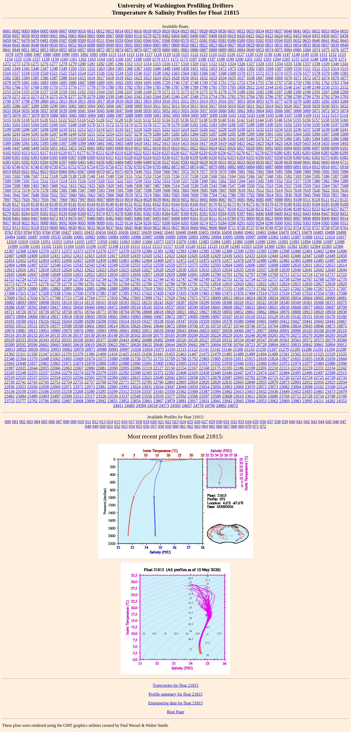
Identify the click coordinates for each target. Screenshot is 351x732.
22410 (192, 373)
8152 (138, 204)
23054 (204, 387)
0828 (241, 45)
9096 (91, 223)
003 (30, 421)
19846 (319, 326)
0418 (222, 36)
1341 (344, 64)
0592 (260, 40)
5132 (147, 120)
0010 (82, 31)
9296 (269, 223)
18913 (307, 312)
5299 (250, 134)
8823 (269, 218)
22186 (238, 368)
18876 (284, 312)
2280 (100, 96)
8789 (232, 218)
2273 (35, 96)
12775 (32, 284)
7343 (250, 181)
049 (95, 426)
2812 (53, 101)
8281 (16, 213)
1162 (82, 59)
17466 (215, 293)
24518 (152, 405)
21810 (227, 359)
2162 (82, 92)
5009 (138, 106)
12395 (261, 251)
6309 (91, 157)
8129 (25, 204)
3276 (269, 101)
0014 (119, 31)
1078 (9, 54)
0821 (194, 45)
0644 (7, 45)
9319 (44, 227)
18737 (32, 312)
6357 (269, 157)
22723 (296, 377)
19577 (55, 326)
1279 (72, 64)
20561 (284, 340)
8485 (128, 218)
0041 (297, 31)
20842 (307, 344)
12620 (66, 270)
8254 (325, 209)
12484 (307, 260)
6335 (157, 157)
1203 (267, 59)
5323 (110, 139)
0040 (288, 31)
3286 (16, 106)
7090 (316, 171)
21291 (318, 349)
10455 (203, 232)
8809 (250, 218)
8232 (260, 209)
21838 (319, 359)
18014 (238, 298)
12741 (135, 279)
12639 (284, 270)
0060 (44, 36)
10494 (10, 237)
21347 (44, 354)
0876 (138, 50)
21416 (112, 354)
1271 (342, 59)
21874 (78, 363)
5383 (307, 139)
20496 (170, 340)
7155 (166, 176)
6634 (250, 162)
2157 (44, 92)
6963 (72, 171)
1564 (185, 73)
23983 (296, 401)
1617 (100, 78)
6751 (63, 167)
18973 (9, 316)
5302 (278, 134)
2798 (25, 101)
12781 (89, 284)
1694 (138, 82)
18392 (32, 307)
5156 (306, 120)
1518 (25, 73)
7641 (7, 195)
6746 (16, 167)
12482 (284, 260)
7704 (213, 195)
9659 (185, 227)
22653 (181, 377)
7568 (344, 185)
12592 (204, 265)
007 (59, 421)
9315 (25, 227)
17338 (55, 293)
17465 (204, 293)
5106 (279, 115)
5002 (72, 106)
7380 (316, 181)
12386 (215, 251)
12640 (296, 270)
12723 (9, 279)
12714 (307, 274)
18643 (261, 307)
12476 (215, 260)
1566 (203, 73)
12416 (101, 256)
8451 (344, 213)
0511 (100, 40)
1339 (325, 64)
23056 (215, 387)
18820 (170, 312)
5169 (82, 124)
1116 (139, 54)
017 (132, 421)
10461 (249, 232)
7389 (344, 181)
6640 (297, 162)
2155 (25, 92)
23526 (101, 396)
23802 (55, 401)
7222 (119, 181)
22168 (204, 368)
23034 (158, 387)
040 (292, 421)
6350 (213, 157)
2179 (232, 92)
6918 (344, 167)
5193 (297, 124)
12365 (326, 246)
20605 (66, 344)
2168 (138, 92)
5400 (91, 143)
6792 (128, 167)
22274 (78, 373)
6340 (203, 157)
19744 (238, 326)
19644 (158, 326)
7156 (175, 176)
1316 (166, 64)
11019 (23, 241)
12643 (330, 270)
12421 (158, 256)
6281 (288, 153)
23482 (9, 396)
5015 (194, 106)
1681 (25, 82)
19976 (78, 330)
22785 (147, 382)
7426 (100, 185)
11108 (113, 246)
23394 (215, 391)
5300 (260, 134)
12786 (147, 284)
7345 (260, 181)
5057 (203, 110)
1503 (260, 68)
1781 (119, 87)
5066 (278, 110)
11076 (181, 241)
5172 (110, 124)
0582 (213, 40)
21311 (21, 354)
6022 (194, 148)
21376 (66, 354)
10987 (147, 237)
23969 (284, 401)
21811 (238, 359)
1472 (222, 68)
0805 (157, 45)
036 (263, 421)
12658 (158, 274)
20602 (44, 344)
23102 (319, 387)
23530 (112, 396)
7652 (53, 195)
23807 (66, 401)
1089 (56, 54)
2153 (7, 92)
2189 (297, 92)
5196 (325, 124)
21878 (89, 363)
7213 (53, 181)
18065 (319, 298)
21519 (307, 354)
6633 (241, 162)
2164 (100, 92)
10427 (66, 232)
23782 (32, 401)
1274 (25, 64)
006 (51, 421)
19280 (78, 321)
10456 (215, 232)
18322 (261, 302)
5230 (241, 129)
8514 (222, 218)
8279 (7, 213)
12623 (101, 270)
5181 (194, 124)
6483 (110, 162)
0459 (7, 40)
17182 (261, 288)
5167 (63, 124)
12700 (215, 274)
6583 (185, 162)
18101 (55, 302)
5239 (325, 129)
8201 (82, 209)
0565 (138, 40)
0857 (82, 50)
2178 (222, 92)
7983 (72, 199)
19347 (181, 321)
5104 (260, 115)
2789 (297, 96)
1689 (100, 82)
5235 (288, 129)
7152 (138, 176)
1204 (277, 59)
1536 (138, 73)
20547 (261, 340)
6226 (175, 153)
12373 (78, 251)
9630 (72, 227)
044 (321, 421)
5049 (138, 110)
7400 (25, 185)
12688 (181, 274)
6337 (175, 157)
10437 (135, 232)
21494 (261, 354)
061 (183, 426)
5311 (16, 139)
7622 (325, 190)
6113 (26, 153)
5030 (325, 106)
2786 (269, 96)
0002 (16, 31)
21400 (101, 354)
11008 (307, 237)
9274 (203, 223)
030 (219, 421)
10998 (262, 237)
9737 (250, 227)
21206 (238, 349)
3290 (53, 106)
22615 (135, 377)
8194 (25, 209)
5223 (175, 129)
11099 (13, 246)
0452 (288, 36)
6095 (297, 148)
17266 (307, 288)
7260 (203, 181)
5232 (260, 129)
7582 (53, 190)
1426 (147, 68)
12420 (147, 256)
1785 (157, 87)
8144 (91, 204)
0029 (213, 31)
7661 (82, 195)
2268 (335, 92)
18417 (55, 307)
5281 (166, 134)
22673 (204, 377)
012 (95, 421)
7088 (297, 171)
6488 (147, 162)
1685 (63, 82)
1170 (156, 59)
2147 (297, 87)
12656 (135, 274)
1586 (44, 78)
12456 (66, 260)
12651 (78, 274)
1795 (232, 87)
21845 (9, 363)
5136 (184, 120)
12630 (181, 270)
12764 (296, 279)
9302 (297, 223)
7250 (138, 181)
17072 (170, 288)
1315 (157, 64)
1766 (16, 87)
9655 (166, 227)
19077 (181, 316)
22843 (238, 382)
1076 (335, 50)
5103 (251, 115)
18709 (341, 307)
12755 (261, 279)
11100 (24, 246)
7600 (166, 190)
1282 (100, 64)
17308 (9, 293)
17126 (192, 288)
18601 (215, 307)
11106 (91, 246)
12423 (170, 256)
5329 (166, 139)
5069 (307, 110)
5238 (316, 129)
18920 (319, 312)
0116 (138, 36)
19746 (250, 326)
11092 (283, 241)
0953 (260, 50)
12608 (273, 265)
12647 (32, 274)
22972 (78, 387)
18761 (78, 312)
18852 (238, 312)
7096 (344, 171)
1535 (128, 73)
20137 (78, 335)
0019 (157, 31)
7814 (269, 195)
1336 (297, 64)
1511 (307, 68)
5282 (175, 134)
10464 (272, 232)
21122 (192, 349)
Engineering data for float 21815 (175, 703)
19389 (238, 321)
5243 (16, 134)
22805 (181, 382)
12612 (319, 265)
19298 (101, 321)
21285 (295, 349)
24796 (210, 405)
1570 (241, 73)
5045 (100, 110)
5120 (44, 120)
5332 (194, 139)
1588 (63, 78)
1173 (184, 59)
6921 (25, 171)
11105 (80, 246)
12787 (158, 284)
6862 (166, 167)
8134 (44, 204)
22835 (227, 382)
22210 (273, 368)
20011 (147, 330)
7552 (260, 185)
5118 (25, 120)
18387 (21, 307)
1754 (250, 82)
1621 (128, 78)
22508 (330, 373)
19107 (227, 316)
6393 (35, 162)
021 (161, 421)
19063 (124, 316)
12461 (124, 260)
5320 (82, 139)
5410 (138, 143)
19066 (147, 316)
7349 (269, 181)
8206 (119, 209)
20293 (330, 335)
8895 (288, 218)
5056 (194, 110)
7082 (250, 171)
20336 (32, 340)
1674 (325, 78)
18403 (44, 307)
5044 (91, 110)
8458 (7, 218)
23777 (21, 401)
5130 (128, 120)
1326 (241, 64)
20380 (112, 340)
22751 (55, 382)
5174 (128, 124)
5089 (138, 115)
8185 (325, 204)
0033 (250, 31)
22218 (296, 368)
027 (205, 421)
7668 (119, 195)
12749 (204, 279)
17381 (101, 293)
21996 (341, 363)
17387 (112, 293)
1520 (44, 73)
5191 (278, 124)
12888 (112, 288)
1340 (335, 64)
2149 (316, 87)
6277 (250, 153)
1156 (27, 59)
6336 (166, 157)
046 (336, 421)
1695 (147, 82)
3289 (44, 106)
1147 (286, 54)
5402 (110, 143)
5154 (288, 120)
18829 (215, 312)
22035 (21, 368)
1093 (94, 54)
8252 (307, 209)
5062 (241, 110)
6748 (35, 167)
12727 (44, 279)
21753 (158, 359)
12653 (101, 274)
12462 (135, 260)
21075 (159, 349)
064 (205, 426)
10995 (227, 237)
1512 (316, 68)
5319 (72, 139)
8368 (72, 213)
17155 (227, 288)
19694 (181, 326)
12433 (250, 256)
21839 (330, 359)
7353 (288, 181)
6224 (156, 153)
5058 (213, 110)
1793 (222, 87)
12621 (78, 270)
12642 (319, 270)
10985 (124, 237)
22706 (261, 377)
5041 (82, 110)
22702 (250, 377)
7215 (72, 181)
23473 (330, 391)
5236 (297, 129)
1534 (119, 73)
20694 (215, 344)
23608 (227, 396)
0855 (63, 50)
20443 (124, 340)
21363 (55, 354)
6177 (81, 153)
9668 (222, 227)
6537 (166, 162)
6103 (16, 153)
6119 (53, 153)
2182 (260, 92)
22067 (78, 368)
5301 (269, 134)
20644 (170, 344)
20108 (319, 330)
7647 (25, 195)
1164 (101, 59)
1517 (16, 73)
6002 (100, 148)
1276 (44, 64)
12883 (66, 288)
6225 (166, 153)
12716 (319, 274)
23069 (238, 387)
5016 (203, 106)
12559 (170, 265)
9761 (344, 227)
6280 (278, 153)
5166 (53, 124)
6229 (203, 153)
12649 (55, 274)
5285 (203, 134)
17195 (273, 288)
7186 (325, 176)
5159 (334, 120)
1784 (147, 87)
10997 (250, 237)
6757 (119, 167)
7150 (119, 176)
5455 (82, 148)
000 (8, 421)
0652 (72, 45)
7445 (119, 185)
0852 (35, 50)
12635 (238, 270)
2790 (307, 96)
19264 (66, 321)
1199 (230, 59)
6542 (175, 162)
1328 (260, 64)
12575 (192, 265)
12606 (250, 265)
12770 (341, 279)
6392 (25, 162)
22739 (9, 382)
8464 (25, 218)
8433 (288, 213)
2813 (63, 101)
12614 (341, 265)
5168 (72, 124)
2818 (110, 101)
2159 (63, 92)
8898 (307, 218)
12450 (341, 256)
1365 (119, 68)
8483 (119, 218)
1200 (239, 59)
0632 (297, 40)
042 (307, 421)
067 (226, 426)
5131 (138, 120)
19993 (101, 330)
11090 (260, 241)
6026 (232, 148)
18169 (112, 302)
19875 (341, 326)
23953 (261, 401)
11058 (102, 241)
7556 (278, 185)
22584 (112, 377)
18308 (227, 302)
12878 (9, 288)
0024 (175, 31)
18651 (273, 307)
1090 (65, 54)
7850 (325, 195)
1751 (222, 82)
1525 (91, 73)
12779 (66, 284)
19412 (284, 321)
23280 (89, 391)
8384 (166, 213)
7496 (166, 185)
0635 (307, 40)
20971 (90, 349)
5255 (119, 134)
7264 (241, 181)
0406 (194, 36)
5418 (213, 143)
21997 (9, 368)
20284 (319, 335)
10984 (113, 237)
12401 (307, 251)
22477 (273, 373)
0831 (269, 45)
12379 (135, 251)
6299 (344, 153)
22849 (250, 382)
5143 (250, 120)
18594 (204, 307)
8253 (316, 209)
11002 (273, 237)
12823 (273, 284)
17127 (204, 288)
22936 (9, 387)
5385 (325, 139)
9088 (44, 223)
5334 (213, 139)
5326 (138, 139)
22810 (192, 382)
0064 (82, 36)
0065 (91, 36)
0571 (194, 40)
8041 (166, 199)
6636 (260, 162)
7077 (203, 171)
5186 (232, 124)
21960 (261, 363)
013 (102, 421)
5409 (128, 143)
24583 (175, 405)
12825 (296, 284)
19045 (90, 316)
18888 (296, 312)
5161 (7, 124)
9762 (9, 232)
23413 (238, 391)
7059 (157, 171)
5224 (185, 129)
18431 (66, 307)
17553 (307, 293)
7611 (250, 190)
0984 (288, 50)
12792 (204, 284)
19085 (193, 316)
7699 (194, 195)
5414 (175, 143)
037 (270, 421)
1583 (16, 78)
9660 (194, 227)
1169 (147, 59)
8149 (119, 204)
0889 (222, 50)
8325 (53, 213)
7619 (307, 190)
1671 (297, 78)
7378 (307, 181)
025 (190, 421)
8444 (316, 213)
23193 (55, 391)
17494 (250, 293)
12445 (284, 256)
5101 (232, 115)
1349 (63, 68)
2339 (110, 96)
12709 (273, 274)
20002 (135, 330)
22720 (284, 377)
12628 (158, 270)
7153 (147, 176)
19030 (78, 316)
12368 (21, 251)
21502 (296, 354)
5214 (100, 129)
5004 (91, 106)
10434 (100, 232)
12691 (192, 274)
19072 (170, 316)
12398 (284, 251)
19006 (32, 316)
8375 (110, 213)
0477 (16, 40)
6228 (194, 153)
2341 (128, 96)
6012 (147, 148)
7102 (16, 176)
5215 (110, 129)
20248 (261, 335)
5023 (260, 106)
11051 (45, 241)
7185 (316, 176)
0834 (297, 45)
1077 (344, 50)
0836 (316, 45)
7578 (44, 190)
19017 (55, 316)
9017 (7, 223)
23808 (78, 401)
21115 (181, 349)
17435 (181, 293)
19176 (330, 316)
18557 (170, 307)
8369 (82, 213)
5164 (35, 124)
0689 (100, 45)
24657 (187, 405)
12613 (330, 265)
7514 (175, 185)
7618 (297, 190)
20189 (181, 335)
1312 (128, 64)
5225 (194, 129)
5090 (147, 115)
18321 (250, 302)
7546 (222, 185)
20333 (21, 340)
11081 (192, 241)
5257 (128, 134)
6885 (260, 167)
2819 (119, 101)
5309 (344, 134)
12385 (204, 251)
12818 (215, 284)
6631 (222, 162)
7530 (194, 185)
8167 (203, 204)
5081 (63, 115)
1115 (130, 54)
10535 (56, 237)
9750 (278, 227)
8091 (288, 199)
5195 (316, 124)
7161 (222, 176)
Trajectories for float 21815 (175, 685)
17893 (135, 298)
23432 (261, 391)
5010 (147, 106)
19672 (170, 326)
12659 (170, 274)
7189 (7, 181)
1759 (297, 82)
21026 (136, 349)
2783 (241, 96)
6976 (128, 171)
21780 (181, 359)
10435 (112, 232)
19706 (192, 326)
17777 (101, 298)
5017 (213, 106)
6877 (203, 167)
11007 (296, 237)
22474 (261, 373)
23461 (319, 391)
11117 (168, 246)
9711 (232, 227)
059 (168, 426)
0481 (44, 40)
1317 (175, 64)
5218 (138, 129)
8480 (91, 218)
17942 (181, 298)
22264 (55, 373)
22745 (44, 382)
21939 (227, 363)
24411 (118, 405)
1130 (268, 54)
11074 (170, 241)
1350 (72, 68)
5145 (269, 120)
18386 (9, 307)
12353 (246, 246)
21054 (147, 349)
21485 (227, 354)
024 (183, 421)
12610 (296, 265)
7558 (297, 185)
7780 (232, 195)
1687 (82, 82)
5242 (7, 134)
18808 (147, 312)
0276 (157, 36)
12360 (269, 246)
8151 (128, 204)
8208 (138, 209)
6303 (35, 157)
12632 (204, 270)
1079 (19, 54)
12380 (147, 251)
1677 (344, 78)
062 (190, 426)
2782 (232, 96)
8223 (241, 209)
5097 (204, 115)
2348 (194, 96)
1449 (175, 68)
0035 (269, 31)
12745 (170, 279)
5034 (16, 110)
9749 (269, 227)
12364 (315, 246)
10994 (216, 237)
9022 (25, 223)
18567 (181, 307)
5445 (344, 143)
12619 (55, 270)
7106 (26, 176)
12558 (158, 265)
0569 (175, 40)
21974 (296, 363)
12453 (32, 260)
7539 (203, 185)
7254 (175, 181)
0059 (35, 36)
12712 (296, 274)
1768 (35, 87)
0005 (44, 31)
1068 (307, 50)
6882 (232, 167)
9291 (241, 223)
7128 (63, 176)
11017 (341, 237)
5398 (72, 143)
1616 (91, 78)
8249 (297, 209)
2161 (72, 92)
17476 (238, 293)
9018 (16, 223)
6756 (110, 167)
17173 (250, 288)
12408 (21, 256)
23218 (66, 391)
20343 (44, 340)
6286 (334, 153)
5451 (53, 148)
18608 (227, 307)
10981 (78, 237)
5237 (307, 129)
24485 (129, 405)
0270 (147, 36)
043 (314, 421)
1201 (249, 59)
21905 (181, 363)
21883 (112, 363)
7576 (35, 190)
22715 (273, 377)
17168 (238, 288)
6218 (109, 153)
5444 (335, 143)
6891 (297, 167)
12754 (250, 279)
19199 (21, 321)
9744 (260, 227)
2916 (222, 101)
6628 (194, 162)
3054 (250, 101)
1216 (305, 59)
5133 (156, 120)
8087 (269, 199)
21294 (329, 349)
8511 (213, 218)
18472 (112, 307)
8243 (278, 209)
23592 (181, 396)
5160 (344, 120)
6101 (344, 148)
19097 (216, 316)
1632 (203, 78)
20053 (204, 330)
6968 (91, 171)
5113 (335, 115)
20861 (319, 344)
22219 (307, 368)
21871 (66, 363)
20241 (238, 335)
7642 (16, 195)
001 (15, 421)
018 (139, 421)
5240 (335, 129)
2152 (344, 87)
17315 (21, 293)
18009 (215, 298)
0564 (128, 40)
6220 (128, 153)
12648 (44, 274)
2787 (278, 96)
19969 (55, 330)
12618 (44, 270)
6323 (119, 157)
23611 (250, 396)
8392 (203, 213)
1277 (53, 64)
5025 (278, 106)
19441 (307, 321)
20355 (66, 340)
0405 (185, 36)
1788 (185, 87)
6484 (119, 162)
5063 (250, 110)
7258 (194, 181)
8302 (44, 213)
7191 (25, 181)
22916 (319, 382)
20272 (296, 335)
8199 (63, 209)
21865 (55, 363)
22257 (44, 373)
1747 (185, 82)
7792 (250, 195)
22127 (158, 368)
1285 (110, 64)
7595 (119, 190)
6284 (316, 153)
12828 (330, 284)
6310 (100, 157)
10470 (284, 232)
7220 (100, 181)
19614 (112, 326)
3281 (316, 101)
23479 (341, 391)
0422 (260, 36)
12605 (238, 265)
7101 (7, 176)
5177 (157, 124)
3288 (35, 106)
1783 (138, 87)
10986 (136, 237)
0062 (63, 36)
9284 (222, 223)
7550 (250, 185)
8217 (222, 209)
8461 (16, 218)
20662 (192, 344)
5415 (185, 143)
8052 (185, 199)
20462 (135, 340)
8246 (288, 209)
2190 (307, 92)
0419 (232, 36)
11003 (284, 237)
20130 (21, 335)
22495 (296, 373)
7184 (306, 176)
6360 (297, 157)
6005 (110, 148)
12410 (44, 256)
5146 (278, 120)
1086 (28, 54)
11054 (68, 241)
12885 (89, 288)
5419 (222, 143)
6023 (203, 148)
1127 (240, 54)
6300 (7, 157)
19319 (135, 321)
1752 (232, 82)
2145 (278, 87)
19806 (284, 326)
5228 (222, 129)
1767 (25, 87)
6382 (344, 157)
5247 (53, 134)
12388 (227, 251)
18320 (238, 302)
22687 (227, 377)
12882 (55, 288)
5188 (250, 124)
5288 (222, 134)
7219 (91, 181)
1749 (203, 82)
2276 (63, 96)
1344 (16, 68)
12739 (124, 279)
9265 (185, 223)
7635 (344, 190)
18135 (89, 302)
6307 (72, 157)
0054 (335, 31)
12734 (101, 279)
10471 (295, 232)
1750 (213, 82)
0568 (166, 40)
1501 (241, 68)
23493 (44, 396)
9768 (56, 232)
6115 (35, 153)
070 (248, 426)
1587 (53, 78)
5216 (119, 129)
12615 (9, 270)
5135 (175, 120)
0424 (278, 36)
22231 (319, 368)
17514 (261, 293)
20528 (215, 340)
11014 (330, 237)
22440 (215, 373)
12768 (319, 279)
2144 (269, 87)
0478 (25, 40)
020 (154, 421)
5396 (53, 143)
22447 (238, 373)
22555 (66, 377)
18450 (78, 307)
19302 (112, 321)
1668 (269, 78)
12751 (227, 279)
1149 (305, 54)
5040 (72, 110)
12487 (330, 260)
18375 (341, 302)
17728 (78, 298)
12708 (261, 274)
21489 (250, 354)
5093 (176, 115)
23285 (101, 391)
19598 (78, 326)
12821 (250, 284)
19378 (227, 321)
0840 (344, 45)
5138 (203, 120)
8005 (91, 199)
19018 (67, 316)
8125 (344, 199)
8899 (316, 218)
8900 (325, 218)
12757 (273, 279)
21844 (341, 359)
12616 (21, 270)
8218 (232, 209)
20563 (296, 340)
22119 (147, 368)
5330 (175, 139)
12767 (307, 279)
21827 (284, 359)
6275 (231, 153)
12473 (192, 260)
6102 (7, 153)
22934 (341, 382)
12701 (227, 274)
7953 (35, 199)
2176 (213, 92)
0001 (7, 31)
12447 (307, 256)
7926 (26, 199)
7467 (147, 185)
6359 (288, 157)
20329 (9, 340)
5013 (175, 106)
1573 (269, 73)
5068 (297, 110)
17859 (112, 298)
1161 (73, 59)
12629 (170, 270)
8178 (269, 204)
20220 (204, 335)
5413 (166, 143)
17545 (296, 293)
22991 (124, 387)
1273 (16, 64)
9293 (250, 223)
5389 (7, 143)
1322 (213, 64)
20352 (55, 340)
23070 (250, 387)
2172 (175, 92)
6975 (119, 171)
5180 (185, 124)
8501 (194, 218)
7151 (128, 176)
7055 (147, 171)
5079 (44, 115)
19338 (158, 321)
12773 (9, 284)
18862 (261, 312)
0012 (100, 31)
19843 (307, 326)
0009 (72, 31)
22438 (204, 373)
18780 (112, 312)
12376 (101, 251)
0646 (25, 45)
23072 (261, 387)
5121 (53, 120)
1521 (53, 73)
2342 (138, 96)
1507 (278, 68)
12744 (158, 279)
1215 (295, 59)
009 (73, 421)
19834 (296, 326)
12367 (9, 251)
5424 (269, 143)
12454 (44, 260)
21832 (296, 359)
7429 (110, 185)
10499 (44, 237)
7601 (175, 190)
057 (154, 426)
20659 (181, 344)
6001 (91, 148)
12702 (238, 274)
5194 (307, 124)
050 (102, 426)
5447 (16, 148)
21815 (250, 359)
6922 (35, 171)
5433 (307, 143)
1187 (193, 59)
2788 (288, 96)
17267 (319, 288)
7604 (194, 190)
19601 (89, 326)
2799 (35, 101)
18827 (204, 312)
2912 (185, 101)
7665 (100, 195)
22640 (158, 377)
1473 (232, 68)
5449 (35, 148)
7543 (213, 185)
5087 (119, 115)
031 (226, 421)
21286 (307, 349)
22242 (341, 368)
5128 (119, 120)
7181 (278, 176)
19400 (250, 321)
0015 (128, 31)
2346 (175, 96)
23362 (181, 391)
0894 (241, 50)
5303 (288, 134)
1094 (103, 54)
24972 (233, 405)
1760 (307, 82)
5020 (241, 106)
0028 (203, 31)
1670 (288, 78)
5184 (222, 124)
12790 (181, 284)
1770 (53, 87)
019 (146, 421)
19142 (295, 316)
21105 (170, 349)
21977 (307, 363)
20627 (124, 344)
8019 (129, 199)
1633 (213, 78)
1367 (138, 68)
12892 (135, 288)
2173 (185, 92)
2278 (82, 96)
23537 (124, 396)
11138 (224, 246)
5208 (44, 129)
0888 (213, 50)
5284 (194, 134)
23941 (215, 401)
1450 (185, 68)
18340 (284, 302)
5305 (307, 134)
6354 (241, 157)
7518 (185, 185)
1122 (194, 54)
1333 (269, 64)
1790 (203, 87)
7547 (232, 185)
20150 (124, 335)
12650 (66, 274)
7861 (344, 195)
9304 (316, 223)
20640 (158, 344)
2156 (35, 92)
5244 (25, 134)
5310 (7, 139)
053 (124, 426)
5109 (307, 115)
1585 (35, 78)
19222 (55, 321)
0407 (203, 36)
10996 (239, 237)
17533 (273, 293)
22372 (158, 373)
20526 (192, 340)
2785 (260, 96)
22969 (55, 387)
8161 (147, 204)
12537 (44, 265)
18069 (330, 298)
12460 (112, 260)
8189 (344, 204)
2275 (53, 96)
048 (88, 426)
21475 (204, 354)
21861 (44, 363)
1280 (82, 64)
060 (175, 426)
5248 (63, 134)
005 (44, 421)
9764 (27, 232)
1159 (55, 59)
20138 (89, 335)
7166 (250, 176)
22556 (78, 377)
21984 (319, 363)
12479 (250, 260)
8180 (288, 204)
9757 (316, 227)
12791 (192, 284)
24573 (164, 405)
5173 (119, 124)
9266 (194, 223)
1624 (157, 78)
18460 (89, 307)
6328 (128, 157)
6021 (185, 148)
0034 (260, 31)
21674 (89, 359)
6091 (260, 148)
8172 (222, 204)
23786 (44, 401)
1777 (82, 87)
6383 (7, 162)
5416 (194, 143)
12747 (181, 279)
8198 (53, 209)
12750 (215, 279)
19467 (341, 321)
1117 (149, 54)
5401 (100, 143)
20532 (227, 340)
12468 (158, 260)
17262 (296, 288)
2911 (175, 101)
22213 (284, 368)
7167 (259, 176)
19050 (101, 316)
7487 (157, 185)
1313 (138, 64)
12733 (89, 279)
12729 (66, 279)
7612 (260, 190)
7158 (194, 176)
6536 (157, 162)
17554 (319, 293)
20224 (215, 335)
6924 (53, 171)
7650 (44, 195)
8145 (100, 204)
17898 (147, 298)
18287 (181, 302)
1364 (110, 68)
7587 (82, 190)
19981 (90, 330)
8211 (166, 209)
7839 (297, 195)
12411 (55, 256)
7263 (232, 181)
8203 (91, 209)
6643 (325, 162)
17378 (89, 293)
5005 (100, 106)
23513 (78, 396)
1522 (63, 73)
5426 (288, 143)
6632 (232, 162)
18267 (169, 302)
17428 (158, 293)
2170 (157, 92)
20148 (112, 335)
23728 (307, 396)
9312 (7, 227)
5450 (44, 148)
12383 (181, 251)
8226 (250, 209)
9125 (119, 223)
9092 (63, 223)
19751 (261, 326)
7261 (213, 181)
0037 (278, 31)
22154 (181, 368)
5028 (307, 106)
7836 (288, 195)
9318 (35, 227)
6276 (241, 153)
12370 (44, 251)
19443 (319, 321)
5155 (297, 120)
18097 (32, 302)
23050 (192, 387)
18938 (341, 312)
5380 (288, 139)
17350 (78, 293)
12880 (32, 288)
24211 (319, 401)
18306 (215, 302)
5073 (335, 110)
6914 (307, 167)
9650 (147, 227)
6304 (44, 157)
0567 (157, 40)
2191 (316, 92)
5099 (213, 115)
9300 (278, 223)
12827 (319, 284)
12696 (204, 274)
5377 (269, 139)
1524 (82, 73)
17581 (330, 293)
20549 (273, 340)
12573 (181, 265)
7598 (147, 190)
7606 (213, 190)
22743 (32, 382)
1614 (72, 78)
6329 (138, 157)
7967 (54, 199)
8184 (316, 204)
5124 (81, 120)
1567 (213, 73)
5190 (269, 124)
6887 (269, 167)
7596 (128, 190)
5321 (91, 139)
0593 (269, 40)
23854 (135, 401)
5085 (101, 115)
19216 (44, 321)
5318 (63, 139)
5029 (316, 106)
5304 (297, 134)
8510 (203, 218)
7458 (138, 185)
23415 (250, 391)
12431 (238, 256)
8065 (204, 199)
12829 (341, 284)
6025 (222, 148)
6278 (259, 153)
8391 (194, 213)
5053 (175, 110)
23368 (192, 391)
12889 (124, 288)
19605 (101, 326)
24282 (330, 401)
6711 (344, 162)
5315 (35, 139)
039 (285, 421)
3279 (297, 101)
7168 (269, 176)
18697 (330, 307)
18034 (273, 298)
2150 (325, 87)
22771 (124, 382)
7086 (288, 171)
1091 (75, 54)
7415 (72, 185)
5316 (44, 139)
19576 (44, 326)
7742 (222, 195)
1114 (121, 54)
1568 (222, 73)
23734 (319, 396)
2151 (335, 87)
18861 (250, 312)
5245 (35, 134)
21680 (112, 359)
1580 (335, 73)
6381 (335, 157)
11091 (271, 241)
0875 (128, 50)
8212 (175, 209)
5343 (232, 139)
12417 (112, 256)
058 (161, 426)
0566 (147, 40)
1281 (91, 64)
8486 (138, 218)
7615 (288, 190)
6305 (53, 157)
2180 (241, 92)
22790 (158, 382)
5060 (222, 110)
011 (88, 421)
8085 (260, 199)
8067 (222, 199)
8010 (119, 199)
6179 (91, 153)
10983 (101, 237)
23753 (9, 401)
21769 (170, 359)
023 (175, 421)
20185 (170, 335)
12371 (55, 251)
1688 (91, 82)
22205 (261, 368)
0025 (185, 31)
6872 (175, 167)
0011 (91, 31)
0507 (63, 40)
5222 (166, 129)
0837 (325, 45)
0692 (128, 45)
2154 (16, 92)
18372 (330, 302)
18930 (330, 312)
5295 (232, 134)
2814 (72, 101)
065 (212, 426)
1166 (119, 59)
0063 (72, 36)
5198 (344, 124)
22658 (192, 377)
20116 (9, 335)
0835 (307, 45)
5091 (157, 115)
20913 (10, 349)
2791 (316, 96)
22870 (273, 382)
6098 (325, 148)
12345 (235, 246)
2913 (194, 101)
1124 (213, 54)
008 (66, 421)
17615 (21, 298)
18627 (238, 307)
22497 (319, 373)
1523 (72, 73)
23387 (204, 391)
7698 (185, 195)
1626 (175, 78)
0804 (147, 45)
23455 (307, 391)
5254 (110, 134)
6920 (16, 171)
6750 (53, 167)
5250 (82, 134)
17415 (135, 293)
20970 (78, 349)
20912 (341, 344)
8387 (175, 213)
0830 (260, 45)
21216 (249, 349)
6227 (184, 153)
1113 (112, 54)
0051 (307, 31)
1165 (110, 59)
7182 (288, 176)
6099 (335, 148)
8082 (251, 199)
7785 (241, 195)
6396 (53, 162)
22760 (101, 382)
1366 (128, 68)
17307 (341, 288)
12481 (273, 260)
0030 (222, 31)
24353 (341, 401)
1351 (82, 68)
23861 (147, 401)
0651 (63, 45)
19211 (32, 321)
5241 (344, 129)
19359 (204, 321)
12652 (89, 274)
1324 (232, 64)
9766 (46, 232)
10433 (89, 232)
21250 (261, 349)
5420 (232, 143)
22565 (89, 377)
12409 (32, 256)
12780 (78, 284)
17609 (9, 298)
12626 (135, 270)
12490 (341, 260)
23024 (135, 387)
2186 (269, 92)
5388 (344, 139)
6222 (138, 153)
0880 (166, 50)
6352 (222, 157)
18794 (124, 312)
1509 (288, 68)
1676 (335, 78)
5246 (44, 134)
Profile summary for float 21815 (175, 694)
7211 (35, 181)
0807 (166, 45)
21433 (135, 354)
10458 (226, 232)
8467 (35, 218)
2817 (100, 101)
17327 (32, 293)
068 (234, 426)
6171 (72, 153)
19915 (32, 330)
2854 (157, 101)
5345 (241, 139)
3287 (25, 106)
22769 (112, 382)
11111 (135, 246)
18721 (9, 312)
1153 (342, 54)
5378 (278, 139)
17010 (147, 288)
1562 (166, 73)
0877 (147, 50)
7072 (185, 171)
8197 (44, 209)
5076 (16, 115)
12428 (204, 256)
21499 (273, 354)
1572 (260, 73)
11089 (249, 241)
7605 (203, 190)
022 (168, 421)
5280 (157, 134)
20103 (307, 330)
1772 (63, 87)
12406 (341, 251)
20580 (341, 340)
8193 (16, 209)
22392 (170, 373)
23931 (204, 401)
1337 (307, 64)
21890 (135, 363)
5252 (100, 134)
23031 (147, 387)
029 (212, 421)
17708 (55, 298)
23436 (273, 391)
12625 (124, 270)
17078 (181, 288)
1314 (147, 64)
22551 (44, 377)
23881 (181, 401)
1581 (344, 73)
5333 (203, 139)
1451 (194, 68)
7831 (278, 195)
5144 (259, 120)
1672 (307, 78)
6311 (110, 157)
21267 (272, 349)
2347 (185, 96)
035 (256, 421)
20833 (296, 344)
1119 (167, 54)
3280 (307, 101)
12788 (170, 284)
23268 (78, 391)
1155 (18, 59)
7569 (7, 190)
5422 (250, 143)
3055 (260, 101)
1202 (258, 59)
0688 (91, 45)
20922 (21, 349)
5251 (91, 134)
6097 (316, 148)
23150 (21, 391)
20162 (135, 335)
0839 (335, 45)
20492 (158, 340)
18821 (181, 312)
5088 (129, 115)
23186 (44, 391)
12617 (32, 270)
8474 (63, 218)
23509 (66, 396)
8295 (35, 213)
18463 (101, 307)
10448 (181, 232)
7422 (82, 185)
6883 (241, 167)
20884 (330, 344)
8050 (176, 199)
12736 (112, 279)
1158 (45, 59)
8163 (166, 204)
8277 (344, 209)
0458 (344, 36)
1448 (166, 68)
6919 (7, 171)
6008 (119, 148)
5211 (72, 129)
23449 (284, 391)
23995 (307, 401)
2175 (203, 92)
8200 (72, 209)
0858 (91, 50)
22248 (21, 373)
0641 (325, 40)
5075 (7, 115)
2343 (147, 96)
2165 (110, 92)
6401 (82, 162)
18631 (250, 307)
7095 (335, 171)
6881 (222, 167)
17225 (284, 288)
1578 (316, 73)
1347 (44, 68)
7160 (213, 176)
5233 (269, 129)
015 (117, 421)
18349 (295, 302)
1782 (128, 87)
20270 (284, 335)
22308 (135, 373)
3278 (288, 101)
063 (197, 426)
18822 (192, 312)
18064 (307, 298)
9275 (213, 223)
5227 (213, 129)
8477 (82, 218)
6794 (147, 167)
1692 (119, 82)
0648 (35, 45)
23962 (273, 401)
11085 (226, 241)
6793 (138, 167)
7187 (334, 176)
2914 (203, 101)
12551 (135, 265)
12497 (32, 265)
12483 (296, 260)
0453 (297, 36)
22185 (227, 368)
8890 (278, 218)
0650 (53, 45)
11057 (91, 241)
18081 (341, 298)
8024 (138, 199)
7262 (222, 181)
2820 (128, 101)
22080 (89, 368)
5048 (128, 110)
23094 (296, 387)
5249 (72, 134)
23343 (158, 391)
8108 (297, 199)
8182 (297, 204)
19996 (113, 330)
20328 (341, 335)
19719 (215, 326)
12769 (330, 279)
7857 (335, 195)
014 (110, 421)
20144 (101, 335)
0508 (72, 40)
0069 (128, 36)
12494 (9, 265)
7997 (82, 199)
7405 (44, 185)
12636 (250, 270)
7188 (344, 176)
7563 (316, 185)
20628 (135, 344)
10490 (341, 232)
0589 (241, 40)
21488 (238, 354)
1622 (138, 78)
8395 (232, 213)
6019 (166, 148)
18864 (273, 312)
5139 (213, 120)
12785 (135, 284)
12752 (238, 279)
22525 (21, 377)
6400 (72, 162)
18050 (284, 298)
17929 (170, 298)
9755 (307, 227)
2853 (147, 101)
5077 (26, 115)
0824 (222, 45)
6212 (100, 153)
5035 (25, 110)
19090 (204, 316)
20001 (124, 330)
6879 (213, 167)
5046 (110, 110)
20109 (330, 330)
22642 (170, 377)
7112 (44, 176)
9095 (82, 223)
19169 (318, 316)
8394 (222, 213)
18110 (67, 302)
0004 (35, 31)
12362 (292, 246)
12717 (330, 274)
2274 (44, 96)
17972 (204, 298)
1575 (288, 73)
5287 (213, 134)
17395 (124, 293)
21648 (44, 359)
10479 (307, 232)
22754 (66, 382)
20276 (307, 335)
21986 (330, 363)
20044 (192, 330)
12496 (21, 265)
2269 (344, 92)
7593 (100, 190)
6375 (325, 157)
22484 (284, 373)
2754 (213, 96)
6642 (316, 162)
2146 (288, 87)
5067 (288, 110)
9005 (335, 218)
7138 (72, 176)
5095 (194, 115)
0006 (53, 31)
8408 (269, 213)
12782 (101, 284)
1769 (44, 87)
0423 (269, 36)
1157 (36, 59)
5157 (316, 120)
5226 (203, 129)
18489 (124, 307)
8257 (335, 209)
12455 (55, 260)
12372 (66, 251)
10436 (123, 232)
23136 (9, 391)
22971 (66, 387)
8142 (72, 204)
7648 (35, 195)
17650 (32, 298)
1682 (35, 82)
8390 (185, 213)
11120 (190, 246)
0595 (288, 40)
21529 (330, 354)
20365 (89, 340)
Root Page (175, 712)
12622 (89, 270)
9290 (232, 223)
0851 (25, 50)
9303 (307, 223)
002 (22, 421)
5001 (63, 106)
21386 (89, 354)
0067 (110, 36)
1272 (7, 64)
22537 (32, 377)
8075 (232, 199)
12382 (170, 251)
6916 (325, 167)
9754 (297, 227)
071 (256, 426)
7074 (194, 171)
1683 (44, 82)
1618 (110, 78)
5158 (325, 120)
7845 (307, 195)
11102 (46, 246)
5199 (7, 129)
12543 (89, 265)
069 (241, 426)
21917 (204, 363)
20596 (32, 344)
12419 (135, 256)
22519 (9, 377)
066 (219, 426)
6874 (194, 167)
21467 (192, 354)
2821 (138, 101)
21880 (101, 363)
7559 (307, 185)
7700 (203, 195)
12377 (112, 251)
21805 (215, 359)
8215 (203, 209)
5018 (222, 106)
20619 (89, 344)
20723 (250, 344)
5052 (166, 110)
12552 (147, 265)
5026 (288, 106)
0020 (166, 31)
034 (248, 421)
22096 (135, 368)
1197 (211, 59)
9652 (157, 227)
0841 (7, 50)
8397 (241, 213)
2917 (232, 101)
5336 (222, 139)
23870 (170, 401)
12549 (112, 265)
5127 (109, 120)
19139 (284, 316)
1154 (8, 59)
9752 (288, 227)
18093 (21, 302)
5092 (166, 115)
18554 (158, 307)
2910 (166, 101)
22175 (215, 368)
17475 (227, 293)
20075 (250, 330)
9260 (166, 223)
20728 (261, 344)
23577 (170, 396)
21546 (9, 359)
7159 (203, 176)
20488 (147, 340)
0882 (185, 50)
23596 (192, 396)
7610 (241, 190)
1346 (35, 68)
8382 (147, 213)
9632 (91, 227)
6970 (100, 171)
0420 (241, 36)
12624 (112, 270)
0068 (119, 36)
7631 (335, 190)
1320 (194, 64)
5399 (82, 143)
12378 (124, 251)
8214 (194, 209)
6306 (63, 157)
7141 (100, 176)
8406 (260, 213)
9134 (128, 223)
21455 (170, 354)
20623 (112, 344)
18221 (135, 302)
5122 (63, 120)
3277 (278, 101)
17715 (66, 298)
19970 (67, 330)
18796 (135, 312)
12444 (273, 256)
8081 (241, 199)
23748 (330, 396)
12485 (319, 260)
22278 (89, 373)
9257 (157, 223)
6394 (44, 162)
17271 (330, 288)
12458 (89, 260)
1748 (194, 82)
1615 (82, 78)
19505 (9, 326)
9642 (119, 227)
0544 (110, 40)
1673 (316, 78)
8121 (325, 199)
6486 (138, 162)
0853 (44, 50)
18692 (319, 307)
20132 (32, 335)
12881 (44, 288)
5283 (185, 134)
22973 (89, 387)
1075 (325, 50)
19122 (261, 316)
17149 (215, 288)
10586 (67, 237)
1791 (213, 87)
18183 (123, 302)
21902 (170, 363)
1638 (250, 78)
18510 (135, 307)
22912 (307, 382)
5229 (232, 129)
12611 (307, 265)
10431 (77, 232)
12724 (21, 279)
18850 (227, 312)
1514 (335, 68)
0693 (138, 45)
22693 (238, 377)
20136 (66, 335)
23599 (215, 396)
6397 (63, 162)
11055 (79, 241)
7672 (138, 195)
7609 (232, 190)
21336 (32, 354)
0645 (16, 45)
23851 (112, 401)
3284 (344, 101)
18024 (250, 298)
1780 (110, 87)
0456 (325, 36)
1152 (332, 54)
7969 (63, 199)
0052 (316, 31)
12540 (55, 265)
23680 (273, 396)
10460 (238, 232)
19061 (113, 316)
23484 (21, 396)
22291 (112, 373)
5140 (222, 120)
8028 (147, 199)
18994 (21, 316)
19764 (273, 326)
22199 (250, 368)
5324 (119, 139)
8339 (63, 213)
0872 (100, 50)
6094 (288, 148)
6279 (269, 153)
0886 (194, 50)
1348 (53, 68)
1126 (231, 54)
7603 (185, 190)
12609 (284, 265)
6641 (307, 162)
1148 (296, 54)
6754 (91, 167)
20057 (215, 330)
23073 (273, 387)
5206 (25, 129)
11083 (204, 241)
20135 (55, 335)
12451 (9, 260)
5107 (288, 115)
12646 (21, 274)
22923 (330, 382)
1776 (72, 87)
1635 (232, 78)
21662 (55, 359)
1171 (165, 59)
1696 (157, 82)
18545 (147, 307)
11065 (136, 241)
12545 (101, 265)
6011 (138, 148)
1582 (7, 78)
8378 (119, 213)
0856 (72, 50)
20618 (78, 344)
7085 (278, 171)
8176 (260, 204)
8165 (185, 204)
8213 (185, 209)
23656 (261, 396)
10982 (90, 237)
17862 (124, 298)
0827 (232, 45)
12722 (341, 274)
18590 (192, 307)
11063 (125, 241)
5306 (316, 134)
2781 (222, 96)
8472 (53, 218)
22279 (101, 373)
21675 (101, 359)
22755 (78, 382)
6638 (278, 162)
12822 (261, 284)
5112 (325, 115)
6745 (7, 167)
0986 (297, 50)
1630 (185, 78)
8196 (35, 209)
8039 (157, 199)
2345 (166, 96)
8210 (157, 209)
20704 (238, 344)
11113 (157, 246)
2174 (194, 92)
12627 (147, 270)
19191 (9, 321)
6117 (44, 153)
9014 (344, 218)
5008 (128, 106)
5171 (100, 124)
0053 (325, 31)
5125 (91, 120)
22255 (32, 373)
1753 (241, 82)
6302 (25, 157)
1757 (278, 82)
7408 (53, 185)
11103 (58, 246)
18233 (146, 302)
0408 (213, 36)
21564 (21, 359)
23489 (32, 396)
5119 (34, 120)
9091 (53, 223)
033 (241, 421)
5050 (147, 110)
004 (37, 421)
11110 (124, 246)
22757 (89, 382)
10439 (146, 232)
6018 (157, 148)
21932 (215, 363)
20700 (227, 344)
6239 (213, 153)
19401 (261, 321)
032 (234, 421)
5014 (185, 106)
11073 (158, 241)
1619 (119, 78)
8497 (166, 218)
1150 (314, 54)
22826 (204, 382)
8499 (185, 218)
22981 (101, 387)
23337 (147, 391)
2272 (25, 96)
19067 (158, 316)
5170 (91, 124)
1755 (260, 82)
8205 (110, 209)
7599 (157, 190)
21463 (181, 354)
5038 (53, 110)
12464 (147, 260)
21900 (158, 363)
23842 (101, 401)
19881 (21, 330)
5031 (335, 106)
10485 (318, 232)
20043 (181, 330)
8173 (232, 204)
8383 (157, 213)
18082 (9, 302)
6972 (110, 171)
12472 (181, 260)
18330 (272, 302)
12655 (124, 274)
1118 (158, 54)
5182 (203, 124)
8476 (72, 218)
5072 (325, 110)
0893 (232, 50)
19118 (250, 316)
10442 (158, 232)
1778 (91, 87)
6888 (278, 167)
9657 (175, 227)
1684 (53, 82)
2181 (250, 92)
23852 (124, 401)
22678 (215, 377)
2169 (147, 92)
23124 (341, 387)
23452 (296, 391)
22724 (307, 377)
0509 (82, 40)
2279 (91, 96)
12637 (261, 270)
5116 (16, 120)
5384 (316, 139)
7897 (7, 199)
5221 (157, 129)
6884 (250, 167)
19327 (147, 321)
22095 (124, 368)
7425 (91, 185)
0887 (203, 50)
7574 (25, 190)
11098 (339, 241)
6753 (82, 167)
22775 (135, 382)
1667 (260, 78)
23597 (204, 396)
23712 (296, 396)
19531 (32, 326)
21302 (9, 354)
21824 (273, 359)
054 (132, 426)
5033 (7, 110)
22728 (330, 377)
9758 (325, 227)
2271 (16, 96)
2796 (7, 101)
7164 (231, 176)
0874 (119, 50)
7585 (63, 190)
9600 (53, 227)
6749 (44, 167)
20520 (181, 340)
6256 (222, 153)
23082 (284, 387)
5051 (157, 110)
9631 (82, 227)
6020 (175, 148)
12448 (319, 256)
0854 (53, 50)
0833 (288, 45)
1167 (128, 59)
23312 (124, 391)
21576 (32, 359)
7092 (325, 171)
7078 (213, 171)
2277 (72, 96)
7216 (82, 181)
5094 (185, 115)
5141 (231, 120)
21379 (78, 354)
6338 (185, 157)
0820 (185, 45)
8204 (100, 209)
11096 (317, 241)
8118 (316, 199)
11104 (69, 246)
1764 (344, 82)
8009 (110, 199)
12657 (147, 274)
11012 (319, 237)
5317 (53, 139)
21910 (192, 363)
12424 (181, 256)
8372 (91, 213)
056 (146, 426)
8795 (241, 218)
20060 (238, 330)
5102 (241, 115)
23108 (330, 387)
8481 (100, 218)
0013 (110, 31)
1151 (323, 54)
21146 (227, 349)
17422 (147, 293)
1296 (119, 64)
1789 (194, 87)
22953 (21, 387)
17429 (170, 293)
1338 (316, 64)
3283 (335, 101)
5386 (335, 139)
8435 (297, 213)
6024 (213, 148)
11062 (113, 241)
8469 (44, 218)
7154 (156, 176)
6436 (100, 162)
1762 (325, 82)
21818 (261, 359)
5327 (147, 139)
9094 (72, 223)
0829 (250, 45)
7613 (269, 190)
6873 (185, 167)
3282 (325, 101)
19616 (124, 326)
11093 (294, 241)
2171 (166, 92)
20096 (296, 330)
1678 (7, 82)
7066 (166, 171)
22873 (284, 382)
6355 (250, 157)
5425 (278, 143)
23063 (227, 387)
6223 (147, 153)
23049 (181, 387)
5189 (260, 124)
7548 (241, 185)
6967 (82, 171)
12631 (192, 270)
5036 (35, 110)
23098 (307, 387)
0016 (138, 31)
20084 (273, 330)
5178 (166, 124)
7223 (128, 181)
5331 (185, 139)
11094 (305, 241)
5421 (241, 143)
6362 (316, 157)
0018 (147, 31)
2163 (91, 92)
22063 (66, 368)
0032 (241, 31)
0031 (232, 31)
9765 (37, 232)
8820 (260, 218)
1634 (222, 78)
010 (81, 421)
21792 (192, 359)
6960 (63, 171)
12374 (89, 251)
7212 (44, 181)
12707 (250, 274)
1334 (278, 64)
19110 (239, 316)
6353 (232, 157)
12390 (238, 251)
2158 (53, 92)
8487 (147, 218)
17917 (158, 298)
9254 (138, 223)
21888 (124, 363)
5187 (241, 124)
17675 (44, 298)
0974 (269, 50)
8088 (279, 199)
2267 (325, 92)
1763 (335, 82)
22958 (44, 387)
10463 (261, 232)
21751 (147, 359)
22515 (341, 373)
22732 (341, 377)
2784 (250, 96)
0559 (119, 40)
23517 (89, 396)
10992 (204, 237)
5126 (100, 120)
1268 (323, 59)
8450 (335, 213)
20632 (147, 344)
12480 (261, 260)
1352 (91, 68)
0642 (335, 40)
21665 (66, 359)
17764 (89, 298)
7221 (110, 181)
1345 (25, 68)
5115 (7, 120)
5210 (63, 129)
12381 (158, 251)
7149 (109, 176)
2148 (307, 87)
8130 (35, 204)
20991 (113, 349)
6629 (203, 162)
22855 (261, 382)
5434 (316, 143)
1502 (250, 68)
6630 (213, 162)
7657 (63, 195)
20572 (307, 340)
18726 (21, 312)
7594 (110, 190)
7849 (316, 195)
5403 (119, 143)
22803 (170, 382)
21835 (307, 359)
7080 (232, 171)
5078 (35, 115)
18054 (296, 298)
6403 (91, 162)
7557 (288, 185)
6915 (316, 167)
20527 (204, 340)
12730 (78, 279)
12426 (192, 256)
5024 (269, 106)
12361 (280, 246)
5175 (138, 124)
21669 (78, 359)
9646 (138, 227)
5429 (297, 143)
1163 (91, 59)
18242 (158, 302)
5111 (316, 115)
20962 (67, 349)
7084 (269, 171)
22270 (66, 373)
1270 (333, 59)
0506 (53, 40)
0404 (175, 36)
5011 (157, 106)
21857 (32, 363)
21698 (124, 359)
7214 (63, 181)
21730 (135, 359)
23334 (135, 391)
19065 (135, 316)
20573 (319, 340)
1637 (241, 78)
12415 (89, 256)
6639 (288, 162)
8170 (213, 204)
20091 (284, 330)
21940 (238, 363)
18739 (44, 312)
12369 (32, 251)
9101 (110, 223)
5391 (25, 143)
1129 (259, 54)
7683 (166, 195)
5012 (166, 106)
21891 (147, 363)
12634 (227, 270)
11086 (238, 241)
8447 (325, 213)
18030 (261, 298)
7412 (63, 185)
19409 (273, 321)
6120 (63, 153)
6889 (288, 167)
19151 (307, 316)
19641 (147, 326)
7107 (35, 176)
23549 (135, 396)
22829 (215, 382)
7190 (16, 181)
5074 (344, 110)
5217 (128, 129)
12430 (227, 256)
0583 (222, 40)
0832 (278, 45)
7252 (157, 181)
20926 (33, 349)
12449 (330, 256)
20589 (9, 344)
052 (117, 426)
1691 (110, 82)
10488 (329, 232)
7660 (72, 195)
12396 (273, 251)
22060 (55, 368)
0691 (119, 45)
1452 (203, 68)
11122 (201, 246)
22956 (32, 387)
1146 (277, 54)
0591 (250, 40)
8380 (128, 213)
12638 (273, 270)
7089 (307, 171)
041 (299, 421)
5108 (297, 115)
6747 (25, 167)
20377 (101, 340)
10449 (192, 232)
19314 (124, 321)
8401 (250, 213)
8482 (110, 218)
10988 (159, 237)
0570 (185, 40)
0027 (194, 31)
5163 (25, 124)
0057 (16, 36)
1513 (325, 68)
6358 (278, 157)
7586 (72, 190)
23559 (158, 396)
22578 (101, 377)
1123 (203, 54)
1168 (138, 59)
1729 (166, 82)
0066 (100, 36)
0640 (316, 40)
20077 (261, 330)
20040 (170, 330)
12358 (258, 246)
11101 (35, 246)
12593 (215, 265)
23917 (192, 401)
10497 (33, 237)
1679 (16, 82)
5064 (260, 110)
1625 (166, 78)
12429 (215, 256)
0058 (25, 36)
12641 (307, 270)
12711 (284, 274)
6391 (16, 162)
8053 (194, 199)
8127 (16, 204)
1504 (269, 68)
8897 (297, 218)
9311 (344, 223)
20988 (101, 349)
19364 (215, 321)
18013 (227, 298)
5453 (72, 148)
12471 (170, 260)
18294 (192, 302)
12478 (238, 260)
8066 (213, 199)
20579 (330, 340)
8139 (63, 204)
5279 (147, 134)
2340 (119, 96)
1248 (314, 59)
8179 (278, 204)
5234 (278, 129)
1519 (35, 73)
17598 (341, 293)
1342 (7, 68)
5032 (344, 106)
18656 (284, 307)
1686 (72, 82)
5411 (147, 143)
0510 (91, 40)
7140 (91, 176)
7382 (325, 181)
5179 (175, 124)
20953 (56, 349)
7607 (222, 190)
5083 (82, 115)
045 (328, 421)
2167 (128, 92)
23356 (170, 391)
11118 (179, 246)
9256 (147, 223)
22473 (250, 373)
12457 (78, 260)
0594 (278, 40)
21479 (215, 354)
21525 (319, 354)
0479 (35, 40)
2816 (91, 101)
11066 (147, 241)
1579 (325, 73)
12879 (21, 288)
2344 (157, 96)
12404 (330, 251)
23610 (238, 396)
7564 (325, 185)
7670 (128, 195)
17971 (192, 298)
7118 (53, 176)
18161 (101, 302)
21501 (284, 354)
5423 (260, 143)
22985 (112, 387)
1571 (250, 73)
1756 (269, 82)
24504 (141, 405)
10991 (193, 237)
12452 (21, 260)
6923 (44, 171)
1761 (316, 82)
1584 (25, 78)
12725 (32, 279)
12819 (227, 284)
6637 (269, 162)
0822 (203, 45)
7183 (297, 176)
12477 (227, 260)
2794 (335, 96)
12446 (296, 256)
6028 (250, 148)
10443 (169, 232)
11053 (57, 241)
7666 (110, 195)
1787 (175, 87)
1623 (147, 78)
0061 (53, 36)
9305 (325, 223)
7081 (241, 171)
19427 (296, 321)
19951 (44, 330)
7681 (157, 195)
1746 (175, 82)
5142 (241, 120)
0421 (250, 36)
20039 (158, 330)
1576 (297, 73)
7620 (316, 190)
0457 (335, 36)
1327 (250, 64)
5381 (297, 139)
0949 (250, 50)
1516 (7, 73)
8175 (250, 204)
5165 (44, 124)
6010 (128, 148)
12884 (78, 288)
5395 (44, 143)
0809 (175, 45)
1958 (241, 87)
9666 (213, 227)
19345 (170, 321)
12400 (296, 251)
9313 (16, 227)
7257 (185, 181)
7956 (44, 199)
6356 (260, 157)
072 (263, 426)
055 (139, 426)
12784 (124, 284)
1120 (176, 54)
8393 (213, 213)
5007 (119, 106)
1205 (286, 59)
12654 (112, 274)
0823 (213, 45)
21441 (158, 354)
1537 (147, 73)
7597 (138, 190)
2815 (82, 101)
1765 (7, 87)
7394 (7, 185)
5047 (119, 110)
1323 (222, 64)
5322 (100, 139)
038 (277, 421)
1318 (185, 64)
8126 (7, 204)
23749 (341, 396)
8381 (138, 213)
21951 (250, 363)
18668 (296, 307)
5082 (72, 115)
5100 (222, 115)
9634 (100, 227)
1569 (232, 73)
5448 (25, 148)
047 (343, 421)
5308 (335, 134)
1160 (64, 59)
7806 (260, 195)
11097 (328, 241)
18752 (55, 312)
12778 (55, 284)
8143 (82, 204)
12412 (66, 256)
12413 (78, 256)
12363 (303, 246)
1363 (100, 68)
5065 (269, 110)
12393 (250, 251)
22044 (32, 368)
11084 (215, 241)
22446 (227, 373)
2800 (44, 101)
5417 (203, 143)
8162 (157, 204)
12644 (341, 270)
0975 (278, 50)
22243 (9, 373)
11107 (102, 246)
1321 (203, 64)
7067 (175, 171)
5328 (157, 139)
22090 (112, 368)
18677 (307, 307)
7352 (278, 181)
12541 (66, 265)
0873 (110, 50)
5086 (110, 115)
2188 (288, 92)
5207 (35, 129)
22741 (21, 382)
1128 (250, 54)
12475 (204, 260)
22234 (330, 368)
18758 (66, 312)
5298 (241, 134)
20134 (44, 335)
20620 (101, 344)
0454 (307, 36)
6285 (325, 153)
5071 (316, 110)
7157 (184, 176)
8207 (128, 209)
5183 (213, 124)
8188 (335, 204)
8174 (241, 204)
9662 (203, 227)
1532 (110, 73)
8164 (175, 204)
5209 (53, 129)
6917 (335, 167)
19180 (341, 316)
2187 (278, 92)
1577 (307, 73)
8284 (25, 213)
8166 (194, 204)
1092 (84, 54)
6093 (278, 148)
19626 (135, 326)
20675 (204, 344)
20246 (250, 335)
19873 (330, 326)
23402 (227, 391)
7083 (260, 171)
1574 (278, 73)
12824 (284, 284)
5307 (325, 134)
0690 (110, 45)
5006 (110, 106)
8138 (53, 204)
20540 (250, 340)
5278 (138, 134)
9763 (18, 232)
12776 (44, 284)
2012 (250, 87)
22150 (170, 368)
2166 (119, 92)
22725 (319, 377)
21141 (204, 349)
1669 (278, 78)
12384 (192, 251)
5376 (260, 139)
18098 (44, 302)
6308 (82, 157)
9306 (335, 223)
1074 (316, 50)
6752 (72, 167)
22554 (55, 377)
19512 (21, 326)
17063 (158, 288)
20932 (44, 349)
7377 (297, 181)
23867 (158, 401)
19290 (89, 321)
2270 (7, 96)
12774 (21, 284)
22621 (147, 377)
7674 (147, 195)
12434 (261, 256)
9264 (175, 223)
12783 (112, 284)
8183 (307, 204)
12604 (227, 265)
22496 (307, 373)
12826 (307, 284)
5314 (25, 139)
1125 (222, 54)
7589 (91, 190)
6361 (307, 157)
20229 (227, 335)
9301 (288, 223)
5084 (91, 115)
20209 (192, 335)
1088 (47, 54)
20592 (21, 344)
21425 (124, 354)
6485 (128, 162)
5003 (82, 106)
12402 (319, 251)
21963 (273, 363)
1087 (37, 54)
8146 (110, 204)
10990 (182, 237)
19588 (66, 326)
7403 (35, 185)
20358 (78, 340)
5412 (157, 143)
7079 (222, 171)
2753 (203, 96)
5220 (147, 129)
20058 (227, 330)
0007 (63, 31)
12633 (215, 270)
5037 (44, 110)
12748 (192, 279)
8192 (7, 209)
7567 (335, 185)
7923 (16, 199)
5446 (7, 148)
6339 (194, 157)
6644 (335, 162)
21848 (21, 363)
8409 (278, 213)
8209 (147, 209)
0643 (344, 40)
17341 (66, 293)
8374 (100, 213)
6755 (100, 167)
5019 (232, 106)
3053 (241, 101)
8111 (307, 199)
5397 (63, 143)
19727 (227, 326)
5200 (16, 129)
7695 (175, 195)
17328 (44, 293)
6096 (307, 148)
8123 (334, 199)
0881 (175, 50)
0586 (232, 40)
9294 (260, 223)
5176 (147, 124)
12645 (9, 274)
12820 (238, 284)
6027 (241, 148)
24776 (198, 405)
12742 (147, 279)
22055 (44, 368)
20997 (124, 349)
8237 (269, 209)
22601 (124, 377)
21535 (341, 354)
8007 (101, 199)
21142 (215, 349)
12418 (124, 256)
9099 (100, 223)
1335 (288, 64)
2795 (344, 96)
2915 (213, 101)
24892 (221, 405)
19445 (330, 321)
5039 (63, 110)
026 (197, 421)
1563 (175, 73)
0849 (16, 50)
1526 (100, 73)
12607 (261, 265)
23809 (89, 401)
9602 (63, 227)
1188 (202, 59)
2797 (16, 101)
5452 (63, 148)
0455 (316, 36)
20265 (273, 335)
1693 (128, 82)
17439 (192, 293)
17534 (284, 293)
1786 (166, 87)
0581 (203, 40)
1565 (194, 73)
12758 (284, 279)
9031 (35, 223)
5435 (325, 143)
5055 (185, 110)
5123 (72, 120)
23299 (112, 391)
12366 (338, 246)
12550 (124, 265)
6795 (157, 167)
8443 (307, 213)
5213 (91, 129)
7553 (269, 185)
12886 (101, 288)
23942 (227, 401)
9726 (241, 227)
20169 (147, 335)
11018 (12, 241)
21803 (204, 359)
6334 (147, 157)
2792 (325, 96)
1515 (344, 68)
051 (110, 426)
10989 (170, 237)
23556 (147, 396)
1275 (35, 64)
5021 (250, 106)
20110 (341, 330)
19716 (204, 326)
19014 (44, 316)
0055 (344, 31)
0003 (25, 31)
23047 (170, 387)
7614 (278, 190)
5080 (54, 115)
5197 (335, 124)
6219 (119, 153)
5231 (250, 129)
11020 (34, 241)
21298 (341, 349)
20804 (273, 344)
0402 (166, 36)
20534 (238, 340)
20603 (55, 344)
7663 (91, 195)
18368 (318, 302)
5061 (232, 110)
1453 (213, 68)
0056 (7, 36)
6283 (306, 153)
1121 (185, 54)
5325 (128, 139)
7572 (16, 190)
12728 (55, 279)
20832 (284, 344)
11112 (146, 246)
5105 (269, 115)
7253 (166, 181)
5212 (82, 129)
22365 (147, 373)
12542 (78, 265)
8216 (213, 209)
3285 (7, 106)
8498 (175, 218)
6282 (297, 153)
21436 (147, 354)
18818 (158, 312)
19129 (272, 316)
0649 (44, 45)
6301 (16, 157)
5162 (16, 124)
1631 (194, 78)
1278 (63, 64)
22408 (181, 373)
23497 (55, 396)
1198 (221, 59)
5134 (166, 120)
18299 (204, 302)
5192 (288, 124)
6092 (269, 148)
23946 (250, 401)
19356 (192, 321)
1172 (175, 59)
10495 (21, 237)
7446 (128, 185)
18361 (307, 302)
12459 (101, 260)
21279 (284, 349)
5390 (16, 143)
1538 (157, 73)
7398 (16, 185)
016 (124, 421)
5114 (344, 115)
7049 (138, 171)
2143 (260, 87)
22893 (296, 382)
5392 (35, 143)
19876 (9, 330)
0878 (157, 50)
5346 (250, 139)
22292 (124, 373)
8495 (157, 218)
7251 (147, 181)
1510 (297, 68)
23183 (32, 391)
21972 (284, 363)
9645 (128, 227)
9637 (110, 227)
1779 (100, 87)
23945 (238, 401)
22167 (192, 368)
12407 (9, 256)
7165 (241, 176)
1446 (157, 68)
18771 (101, 312)
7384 (335, 181)
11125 (213, 246)
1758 (288, 82)
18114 (78, 302)
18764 (89, 312)
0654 (82, 45)
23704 (284, 396)
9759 (335, 227)
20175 (158, 335)
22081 (101, 368)
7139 (81, 176)
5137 (194, 120)
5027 (297, 106)
